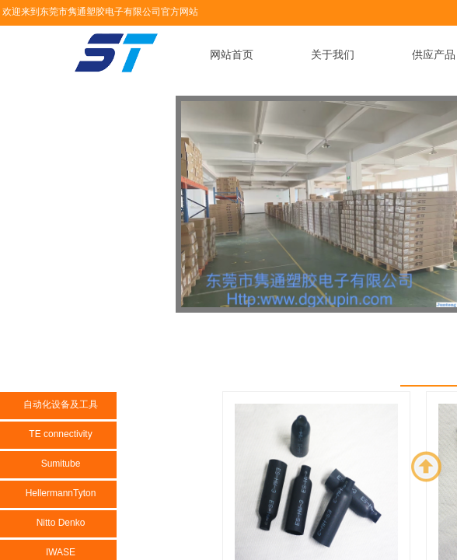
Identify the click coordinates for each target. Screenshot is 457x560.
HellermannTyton (61, 493)
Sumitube (61, 463)
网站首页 (231, 55)
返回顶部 (426, 466)
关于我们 (332, 55)
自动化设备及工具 (60, 404)
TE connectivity (60, 434)
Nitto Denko (61, 522)
